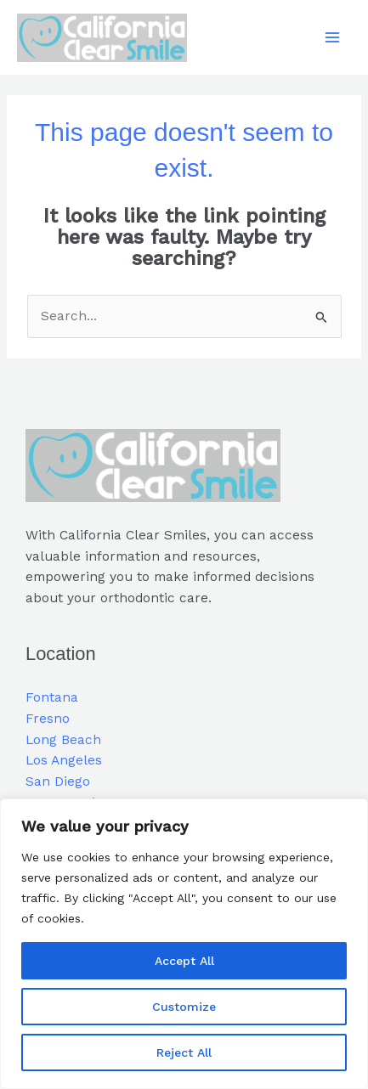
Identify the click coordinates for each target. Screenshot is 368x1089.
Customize (184, 1006)
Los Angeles (63, 760)
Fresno (47, 718)
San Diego (57, 781)
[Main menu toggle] (332, 38)
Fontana (51, 697)
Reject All (184, 1052)
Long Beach (63, 740)
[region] (184, 943)
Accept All (184, 961)
